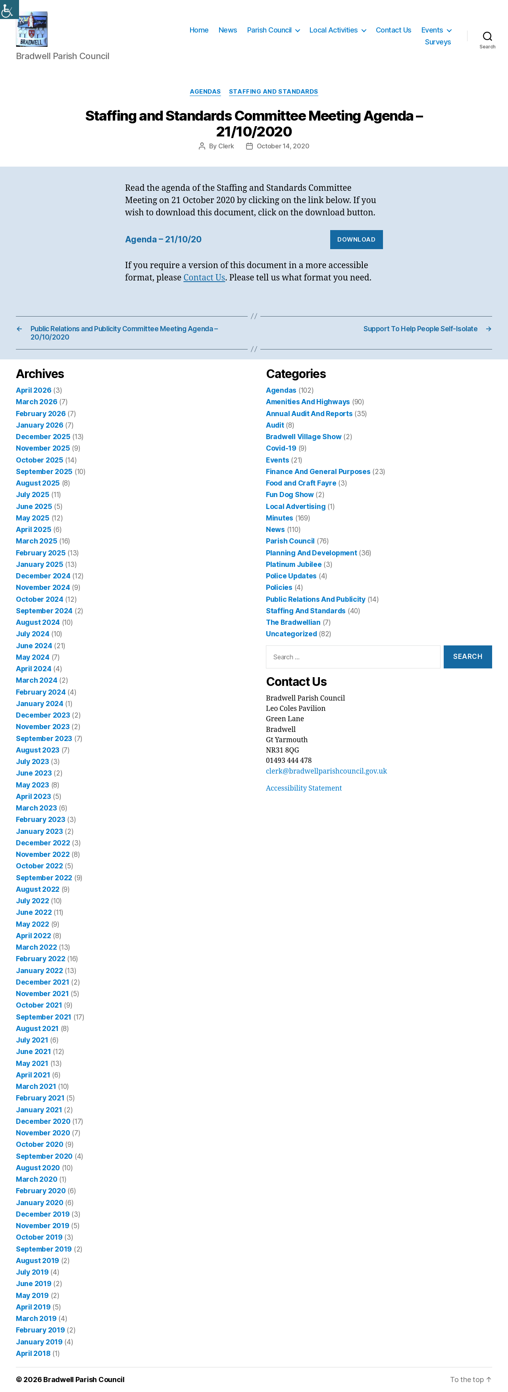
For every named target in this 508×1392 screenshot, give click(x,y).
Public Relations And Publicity (316, 599)
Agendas (205, 91)
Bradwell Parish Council (84, 1379)
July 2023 (32, 761)
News (228, 30)
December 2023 (43, 715)
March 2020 (36, 1179)
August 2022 (38, 889)
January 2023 (39, 831)
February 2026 (41, 413)
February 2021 (40, 1098)
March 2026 (36, 401)
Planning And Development (311, 553)
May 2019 (32, 1295)
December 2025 (43, 436)
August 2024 (38, 622)
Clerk (226, 146)
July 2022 (32, 901)
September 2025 (44, 471)
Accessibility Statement (304, 788)
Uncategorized (291, 634)
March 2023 (36, 808)
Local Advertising (295, 506)
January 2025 (40, 564)
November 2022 (43, 854)
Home (199, 30)
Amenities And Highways (308, 401)
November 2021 (42, 993)
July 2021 (32, 1040)
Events (432, 30)
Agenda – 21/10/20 (163, 239)
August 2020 (38, 1168)
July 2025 (33, 494)
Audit (275, 425)
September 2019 (44, 1249)
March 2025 (36, 541)
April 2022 (33, 935)
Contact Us (394, 30)
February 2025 (41, 553)
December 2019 (43, 1214)
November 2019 (42, 1225)
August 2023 (38, 750)
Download (356, 239)
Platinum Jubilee (294, 564)
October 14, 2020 (283, 146)
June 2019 (34, 1283)
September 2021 (43, 1017)
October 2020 (40, 1144)
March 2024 (36, 680)
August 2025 (38, 483)
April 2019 (33, 1307)
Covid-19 (281, 448)
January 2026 (40, 425)
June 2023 (34, 773)
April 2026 (33, 390)
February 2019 (40, 1330)
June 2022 (34, 912)
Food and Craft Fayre (301, 483)
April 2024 (33, 668)
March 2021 (36, 1086)
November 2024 (43, 587)
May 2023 (32, 785)
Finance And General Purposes (318, 471)
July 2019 (32, 1272)
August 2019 (37, 1260)
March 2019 (36, 1318)
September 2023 (44, 738)
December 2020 (43, 1121)
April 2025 (33, 529)
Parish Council (269, 30)
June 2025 (34, 506)
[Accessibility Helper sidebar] (9, 9)
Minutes (279, 518)
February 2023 (40, 819)
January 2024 (40, 703)
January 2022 (39, 970)
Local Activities (334, 30)
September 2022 (44, 878)
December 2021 (42, 982)
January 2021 (39, 1110)
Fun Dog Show (290, 494)
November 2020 (43, 1133)
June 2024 (34, 645)
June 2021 (33, 1051)
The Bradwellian (293, 622)
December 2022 (43, 843)
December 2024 (43, 576)
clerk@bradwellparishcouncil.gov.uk (326, 771)
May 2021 (32, 1063)
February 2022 (40, 958)
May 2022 (32, 924)
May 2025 (33, 518)
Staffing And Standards (273, 91)
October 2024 (40, 599)
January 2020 (40, 1202)
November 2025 (43, 448)
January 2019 (39, 1342)
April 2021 (33, 1075)
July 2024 (33, 634)
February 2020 (41, 1191)
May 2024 (33, 657)
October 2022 (39, 866)
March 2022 (36, 947)
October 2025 (40, 460)
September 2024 (44, 611)
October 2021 (39, 1005)
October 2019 (39, 1237)
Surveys (438, 42)
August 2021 (37, 1028)
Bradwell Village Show (303, 436)
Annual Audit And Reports (309, 413)
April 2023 (33, 796)
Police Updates (291, 576)
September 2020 (44, 1156)
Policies (279, 587)
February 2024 (41, 692)
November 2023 (43, 726)
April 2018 (33, 1353)
